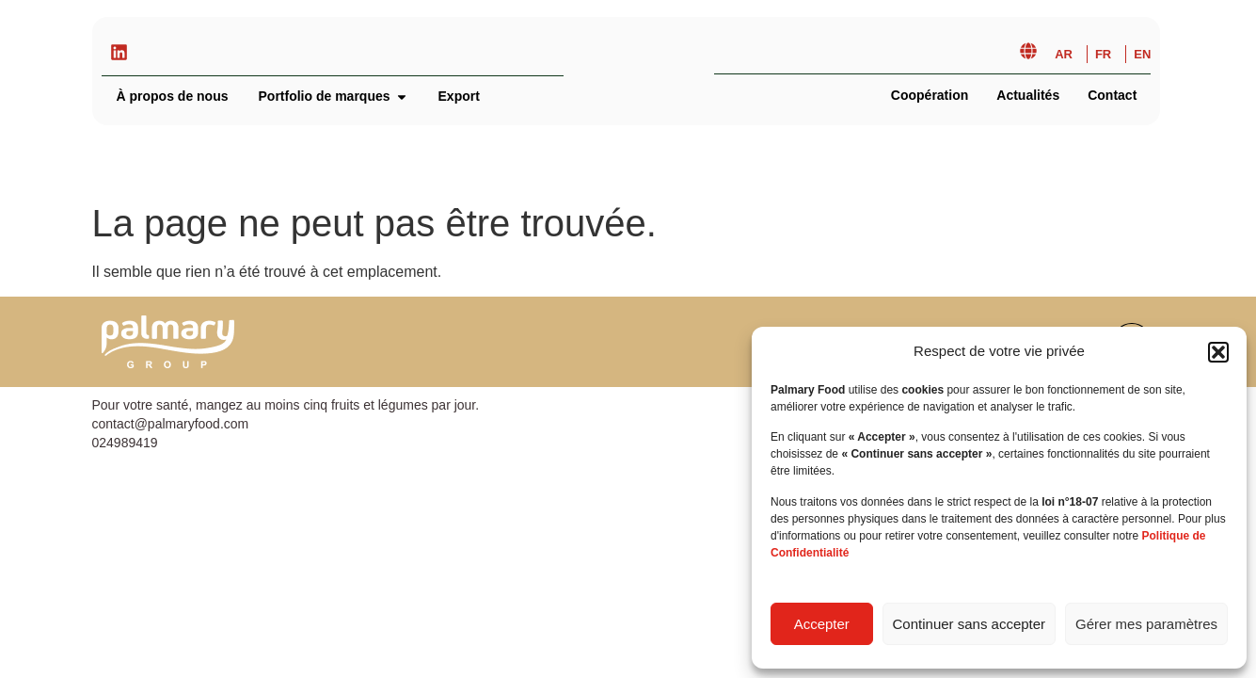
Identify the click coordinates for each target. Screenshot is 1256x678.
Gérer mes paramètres (1146, 624)
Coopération (929, 95)
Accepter (822, 624)
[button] (1218, 352)
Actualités (1027, 95)
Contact (1112, 95)
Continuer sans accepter (969, 624)
